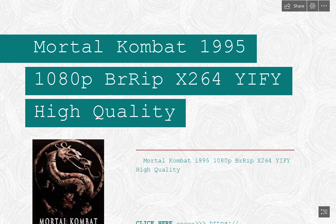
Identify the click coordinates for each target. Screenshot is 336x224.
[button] (294, 6)
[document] (168, 112)
